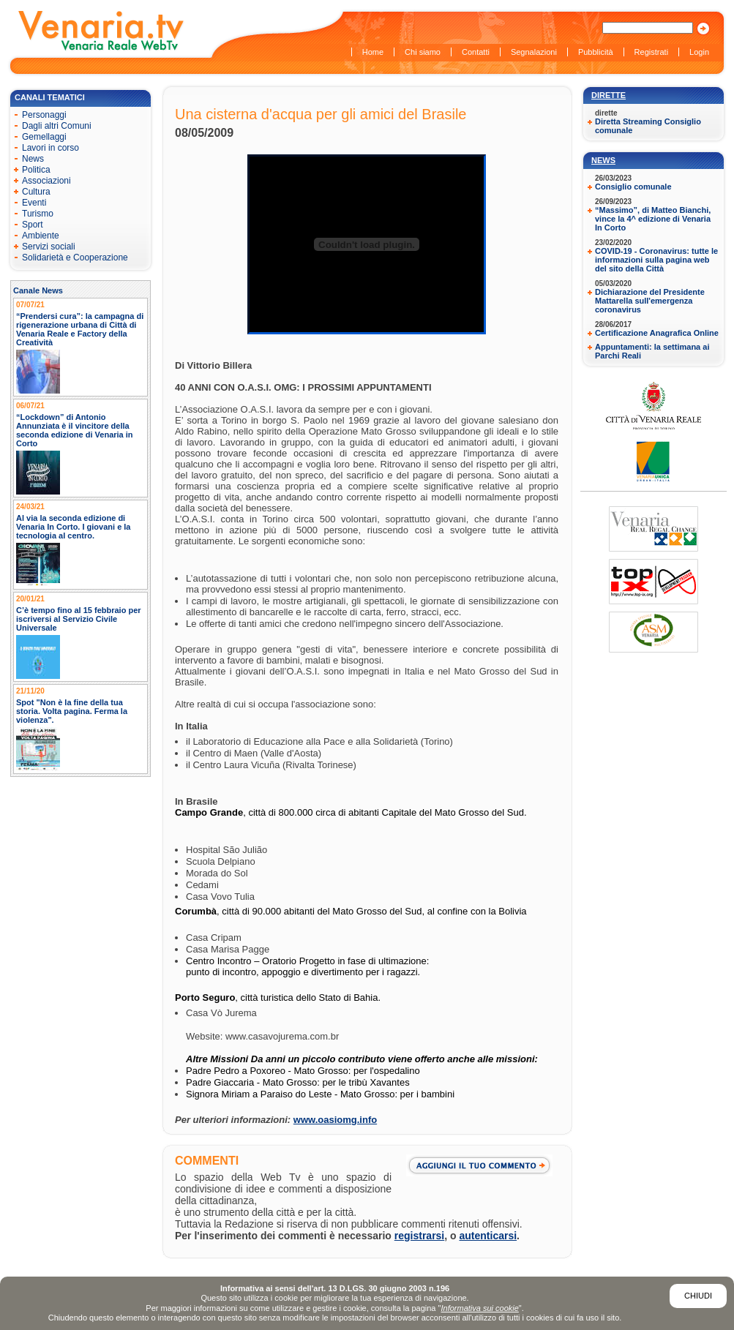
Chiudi (698, 1295)
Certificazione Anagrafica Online (657, 332)
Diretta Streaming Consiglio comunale (648, 126)
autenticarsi (488, 1235)
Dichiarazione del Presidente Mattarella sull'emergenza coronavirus (650, 301)
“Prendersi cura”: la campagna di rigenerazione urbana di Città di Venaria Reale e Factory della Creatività (79, 329)
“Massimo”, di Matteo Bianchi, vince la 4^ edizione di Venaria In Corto (653, 219)
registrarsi (419, 1235)
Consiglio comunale (633, 186)
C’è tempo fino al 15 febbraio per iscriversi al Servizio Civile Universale (78, 619)
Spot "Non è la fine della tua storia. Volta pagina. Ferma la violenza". (71, 711)
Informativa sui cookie (479, 1308)
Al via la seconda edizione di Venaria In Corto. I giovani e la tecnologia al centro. (73, 527)
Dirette (608, 95)
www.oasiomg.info (335, 1119)
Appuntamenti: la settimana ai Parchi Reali (652, 351)
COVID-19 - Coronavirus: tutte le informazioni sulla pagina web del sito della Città (656, 260)
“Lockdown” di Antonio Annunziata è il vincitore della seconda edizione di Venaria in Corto (74, 430)
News (603, 160)
